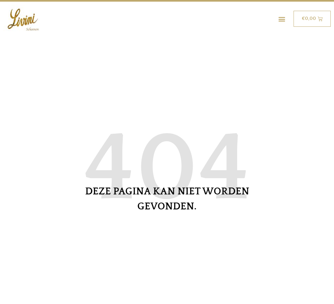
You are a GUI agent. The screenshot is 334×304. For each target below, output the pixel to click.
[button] (281, 18)
